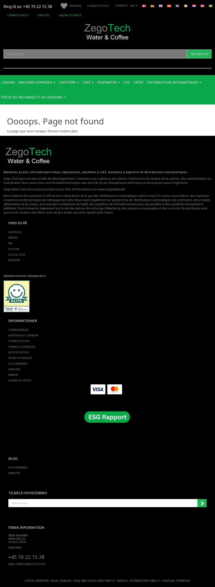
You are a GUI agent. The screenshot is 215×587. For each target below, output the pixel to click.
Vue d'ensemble (18, 363)
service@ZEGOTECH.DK (30, 564)
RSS (10, 243)
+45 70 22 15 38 (26, 557)
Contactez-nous (17, 15)
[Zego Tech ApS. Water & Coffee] (107, 31)
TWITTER (13, 237)
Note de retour (18, 352)
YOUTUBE (13, 249)
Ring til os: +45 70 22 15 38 (27, 6)
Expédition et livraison (23, 335)
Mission (13, 374)
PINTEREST (14, 260)
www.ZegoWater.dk (111, 189)
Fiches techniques (20, 358)
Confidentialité (18, 329)
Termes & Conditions (21, 346)
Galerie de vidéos (70, 15)
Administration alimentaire (24, 276)
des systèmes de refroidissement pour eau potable (125, 204)
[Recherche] (199, 53)
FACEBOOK (14, 232)
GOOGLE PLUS (16, 254)
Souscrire (202, 503)
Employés (43, 15)
